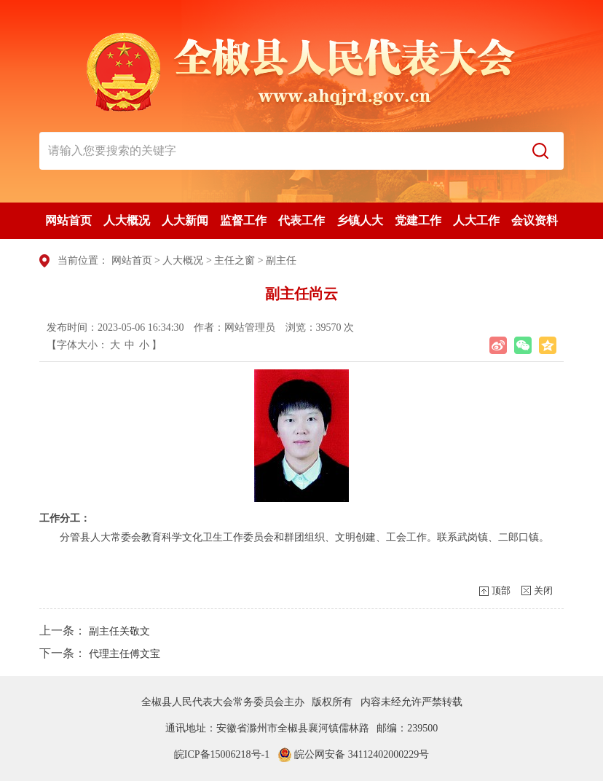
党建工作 (418, 220)
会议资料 (534, 220)
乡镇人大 (359, 220)
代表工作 (301, 220)
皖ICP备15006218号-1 (221, 754)
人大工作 (476, 220)
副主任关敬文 (119, 631)
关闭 (543, 590)
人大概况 (126, 220)
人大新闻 (185, 220)
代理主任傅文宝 (124, 653)
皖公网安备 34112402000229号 (353, 754)
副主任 (281, 260)
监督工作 (243, 220)
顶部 (501, 590)
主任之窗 (234, 260)
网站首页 (68, 220)
